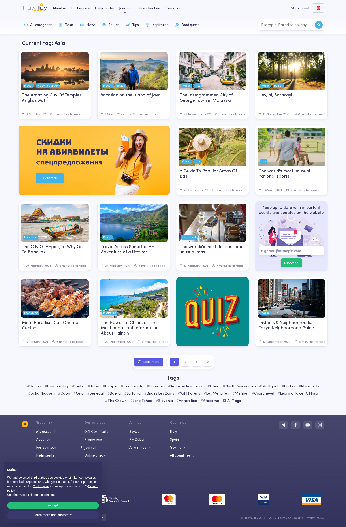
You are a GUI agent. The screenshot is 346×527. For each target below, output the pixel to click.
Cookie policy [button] (42, 486)
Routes (110, 25)
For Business (46, 447)
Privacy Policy (314, 518)
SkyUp (134, 431)
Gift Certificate (96, 431)
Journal (90, 447)
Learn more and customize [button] (52, 515)
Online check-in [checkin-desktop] (147, 8)
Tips (132, 25)
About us (43, 439)
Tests (66, 25)
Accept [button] (53, 505)
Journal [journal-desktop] (124, 8)
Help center (46, 455)
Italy (173, 431)
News (88, 25)
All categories (38, 25)
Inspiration (157, 25)
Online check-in (96, 455)
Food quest (187, 25)
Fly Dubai (136, 439)
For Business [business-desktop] (80, 8)
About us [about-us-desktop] (59, 8)
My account (45, 431)
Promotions (173, 8)
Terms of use (287, 518)
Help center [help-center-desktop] (105, 8)
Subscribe (291, 263)
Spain (174, 439)
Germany (177, 447)
